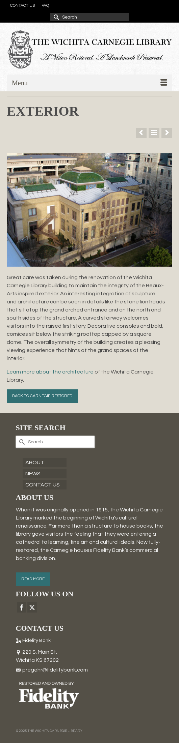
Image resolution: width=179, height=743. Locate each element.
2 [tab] (81, 263)
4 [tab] (97, 263)
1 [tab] (73, 263)
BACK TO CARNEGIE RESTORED (42, 396)
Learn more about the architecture (50, 372)
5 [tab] (105, 263)
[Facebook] (21, 607)
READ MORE (33, 579)
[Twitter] (32, 607)
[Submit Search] (55, 17)
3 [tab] (89, 263)
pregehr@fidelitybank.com (52, 670)
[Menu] (89, 83)
